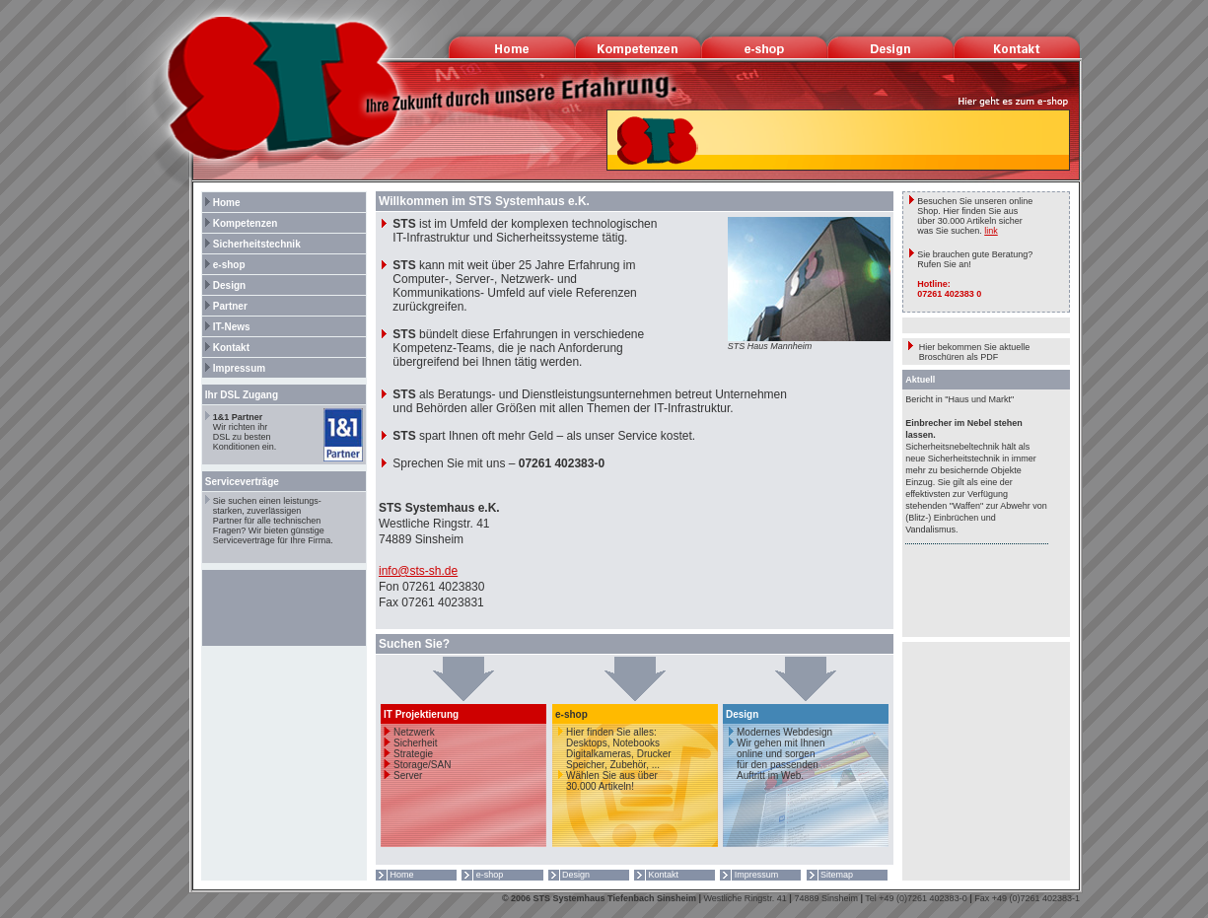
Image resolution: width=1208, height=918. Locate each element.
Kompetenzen (240, 223)
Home (221, 202)
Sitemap (830, 875)
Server (407, 775)
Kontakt (225, 347)
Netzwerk (414, 732)
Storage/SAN (422, 764)
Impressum (233, 368)
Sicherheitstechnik (251, 244)
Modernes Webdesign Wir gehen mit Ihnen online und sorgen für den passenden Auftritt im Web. (777, 754)
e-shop (224, 264)
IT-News (226, 326)
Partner (225, 306)
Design (224, 285)
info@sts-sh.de (418, 571)
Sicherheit (415, 743)
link (991, 231)
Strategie (413, 753)
